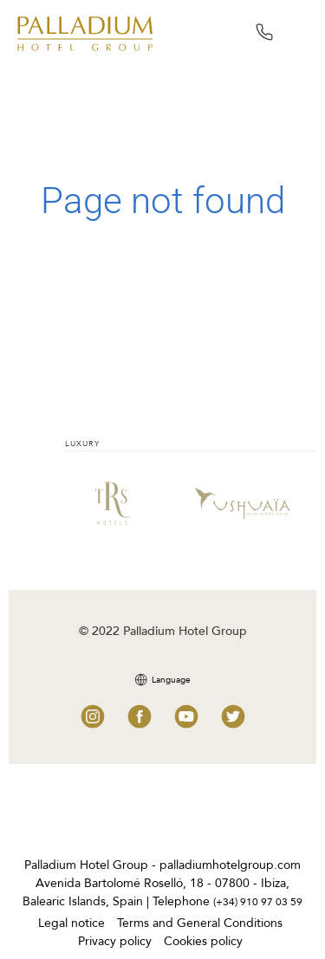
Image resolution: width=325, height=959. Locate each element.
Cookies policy (203, 941)
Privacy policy (115, 941)
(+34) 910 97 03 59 (257, 902)
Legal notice (71, 923)
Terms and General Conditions (200, 923)
